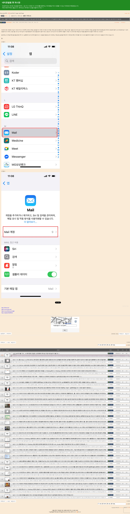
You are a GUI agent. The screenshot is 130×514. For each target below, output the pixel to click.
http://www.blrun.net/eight (8, 311)
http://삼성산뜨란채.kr (7, 312)
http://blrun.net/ (5, 307)
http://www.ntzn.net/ (7, 309)
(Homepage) (9, 22)
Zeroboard (121, 507)
